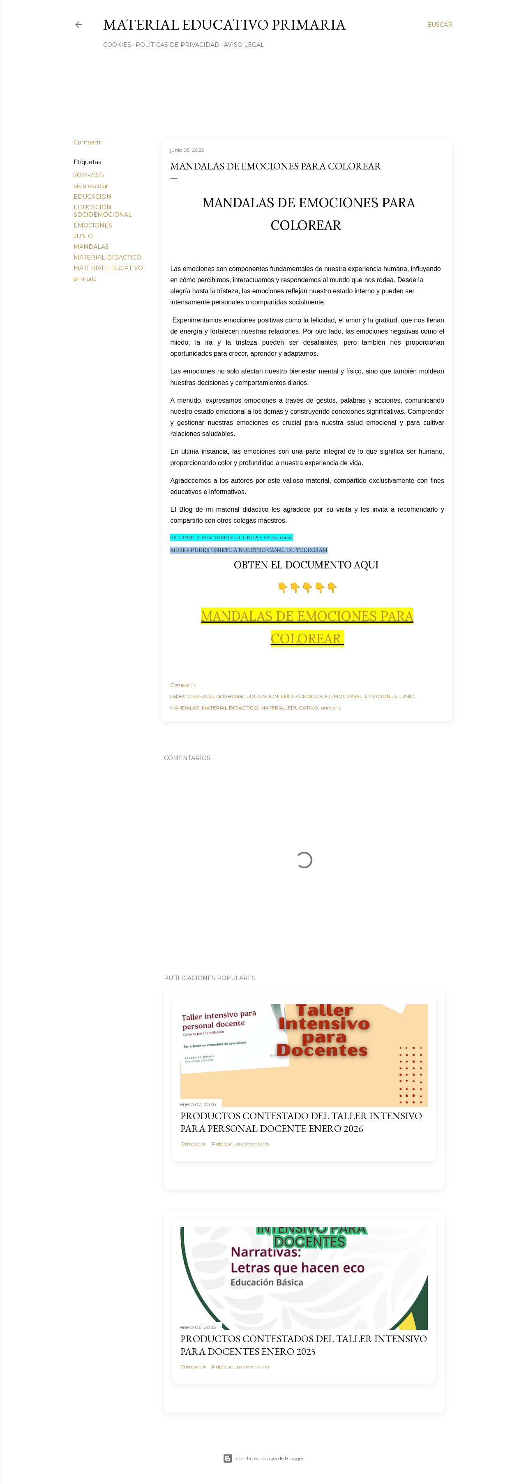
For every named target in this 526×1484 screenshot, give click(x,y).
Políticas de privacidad (177, 45)
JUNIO (83, 236)
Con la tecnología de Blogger (263, 1458)
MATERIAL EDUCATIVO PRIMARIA (224, 24)
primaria (85, 279)
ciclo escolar (91, 186)
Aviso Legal (244, 45)
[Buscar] (439, 25)
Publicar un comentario (240, 1144)
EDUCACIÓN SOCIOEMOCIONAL (103, 211)
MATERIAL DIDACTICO (107, 257)
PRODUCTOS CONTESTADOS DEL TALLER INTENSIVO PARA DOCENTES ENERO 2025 (303, 1345)
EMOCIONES (93, 225)
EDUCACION (92, 196)
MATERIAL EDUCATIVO (108, 268)
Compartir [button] (88, 142)
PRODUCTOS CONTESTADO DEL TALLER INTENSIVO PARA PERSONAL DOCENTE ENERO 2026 (301, 1122)
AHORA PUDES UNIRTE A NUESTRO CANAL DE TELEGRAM (249, 550)
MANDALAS (91, 246)
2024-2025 (89, 175)
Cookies (117, 45)
